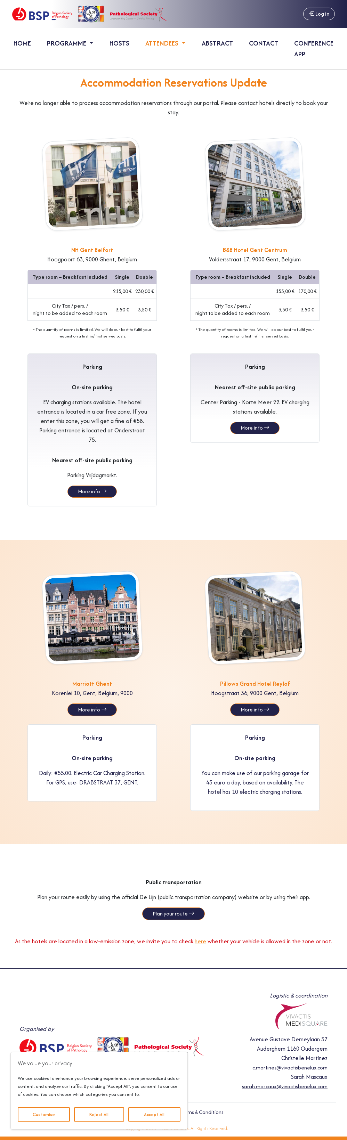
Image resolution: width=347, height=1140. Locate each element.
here (200, 941)
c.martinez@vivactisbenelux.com (290, 1067)
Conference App (313, 48)
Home (22, 43)
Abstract (217, 43)
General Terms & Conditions (191, 1111)
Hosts (119, 43)
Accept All (154, 1114)
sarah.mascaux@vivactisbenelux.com (285, 1086)
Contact (263, 43)
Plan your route (173, 913)
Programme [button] (67, 43)
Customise (44, 1114)
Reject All (98, 1114)
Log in (319, 13)
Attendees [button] (162, 43)
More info (92, 491)
